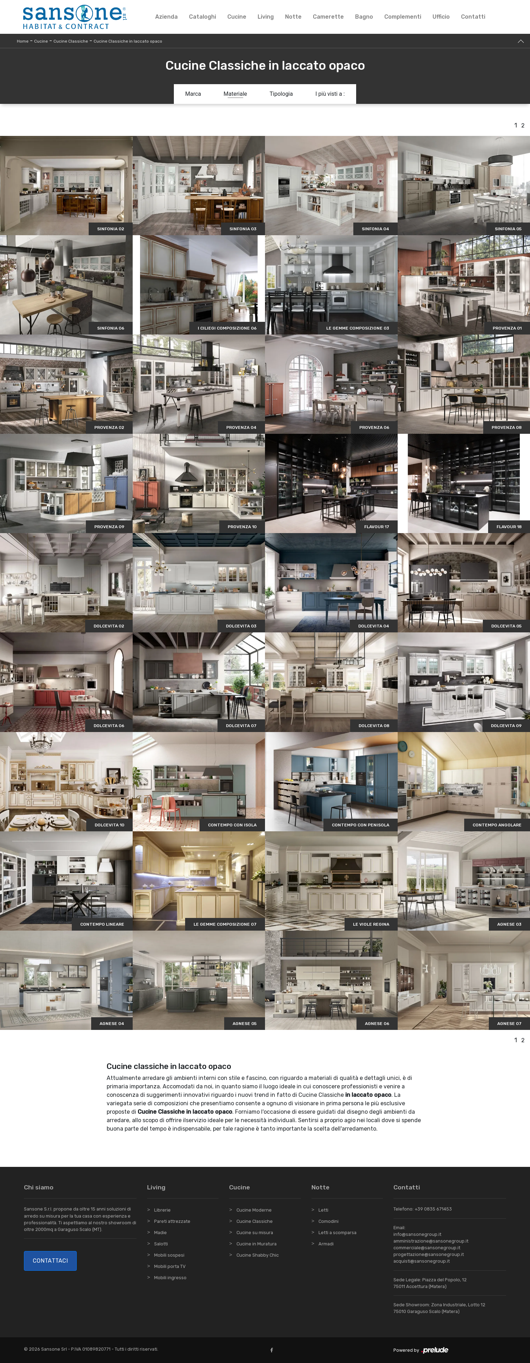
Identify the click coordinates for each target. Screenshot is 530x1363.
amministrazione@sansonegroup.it (430, 1241)
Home (23, 41)
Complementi (402, 16)
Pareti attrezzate (172, 1221)
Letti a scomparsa (337, 1232)
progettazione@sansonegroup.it (428, 1254)
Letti (323, 1210)
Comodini (328, 1221)
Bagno (364, 16)
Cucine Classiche (70, 41)
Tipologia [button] (281, 93)
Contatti (473, 16)
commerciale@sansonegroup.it (426, 1247)
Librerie (162, 1210)
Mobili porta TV (169, 1266)
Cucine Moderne (254, 1210)
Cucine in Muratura (256, 1243)
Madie (160, 1232)
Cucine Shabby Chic (257, 1255)
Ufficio (441, 16)
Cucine (236, 16)
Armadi (326, 1243)
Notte (293, 16)
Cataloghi (202, 16)
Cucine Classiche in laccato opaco (128, 41)
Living (266, 16)
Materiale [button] (235, 93)
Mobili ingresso (170, 1277)
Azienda (166, 16)
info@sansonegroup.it (417, 1234)
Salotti (161, 1243)
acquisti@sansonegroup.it (421, 1261)
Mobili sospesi (169, 1255)
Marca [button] (193, 93)
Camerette (328, 16)
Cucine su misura (254, 1232)
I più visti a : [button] (330, 93)
